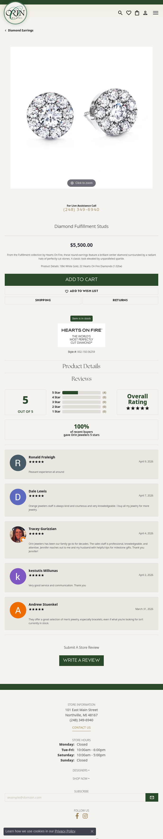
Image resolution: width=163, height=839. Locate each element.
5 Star (56, 393)
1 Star (56, 411)
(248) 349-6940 (81, 210)
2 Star (56, 407)
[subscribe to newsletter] (151, 797)
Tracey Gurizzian (42, 528)
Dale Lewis (38, 491)
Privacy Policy (65, 831)
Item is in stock (81, 318)
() (104, 393)
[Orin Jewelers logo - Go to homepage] (15, 12)
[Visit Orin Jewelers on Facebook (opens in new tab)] (77, 816)
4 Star (56, 397)
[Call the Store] (81, 720)
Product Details (81, 367)
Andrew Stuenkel (43, 604)
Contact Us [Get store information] (81, 728)
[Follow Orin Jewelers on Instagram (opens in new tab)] (85, 816)
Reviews (82, 379)
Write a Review (81, 660)
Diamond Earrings (20, 30)
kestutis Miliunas (43, 570)
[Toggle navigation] (156, 12)
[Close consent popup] (92, 831)
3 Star (56, 402)
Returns (120, 300)
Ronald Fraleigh (42, 457)
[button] (120, 12)
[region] (81, 123)
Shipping (43, 300)
